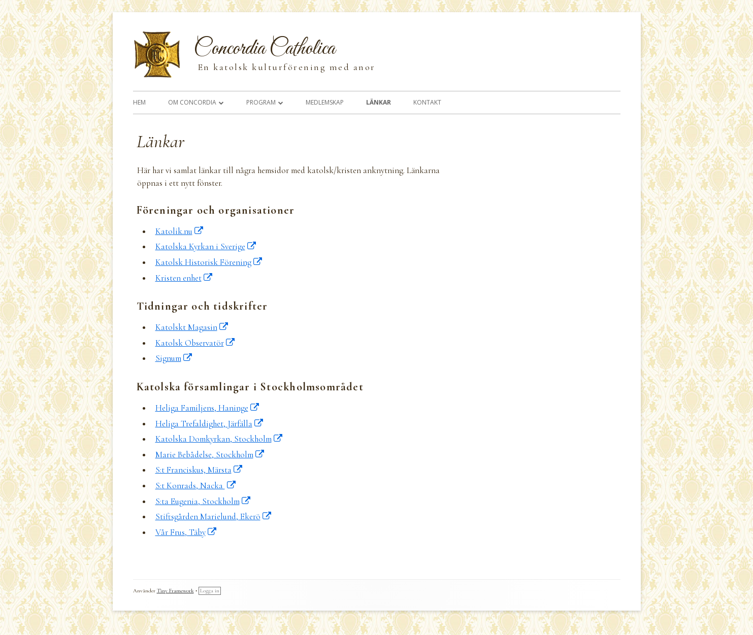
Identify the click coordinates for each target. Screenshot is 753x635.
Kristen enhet (184, 278)
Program (261, 102)
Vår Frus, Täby (186, 532)
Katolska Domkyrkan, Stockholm (219, 438)
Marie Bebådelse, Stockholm (210, 454)
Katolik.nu (179, 231)
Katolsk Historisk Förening (209, 262)
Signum (174, 358)
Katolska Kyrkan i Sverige (206, 246)
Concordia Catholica (264, 49)
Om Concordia (192, 102)
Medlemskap (325, 102)
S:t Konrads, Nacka (196, 485)
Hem (139, 102)
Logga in (209, 590)
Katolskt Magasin (192, 327)
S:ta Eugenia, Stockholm (203, 501)
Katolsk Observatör (195, 343)
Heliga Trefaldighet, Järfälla (209, 423)
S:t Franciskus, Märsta (199, 469)
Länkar (378, 102)
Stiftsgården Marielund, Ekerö (213, 516)
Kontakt (427, 102)
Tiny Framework (175, 590)
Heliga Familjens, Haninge (207, 408)
